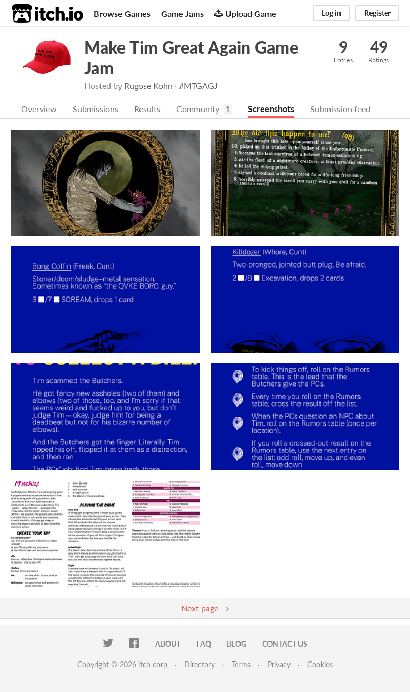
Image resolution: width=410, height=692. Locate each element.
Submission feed (340, 109)
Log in (331, 12)
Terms (241, 664)
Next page (199, 608)
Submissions (95, 109)
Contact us (284, 643)
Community (197, 109)
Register (377, 12)
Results (147, 109)
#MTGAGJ (198, 86)
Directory (199, 664)
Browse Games (122, 13)
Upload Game (245, 13)
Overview (39, 109)
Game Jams (182, 13)
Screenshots (271, 109)
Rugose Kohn (148, 86)
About (168, 643)
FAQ (203, 643)
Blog (236, 643)
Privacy (279, 664)
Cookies (320, 664)
